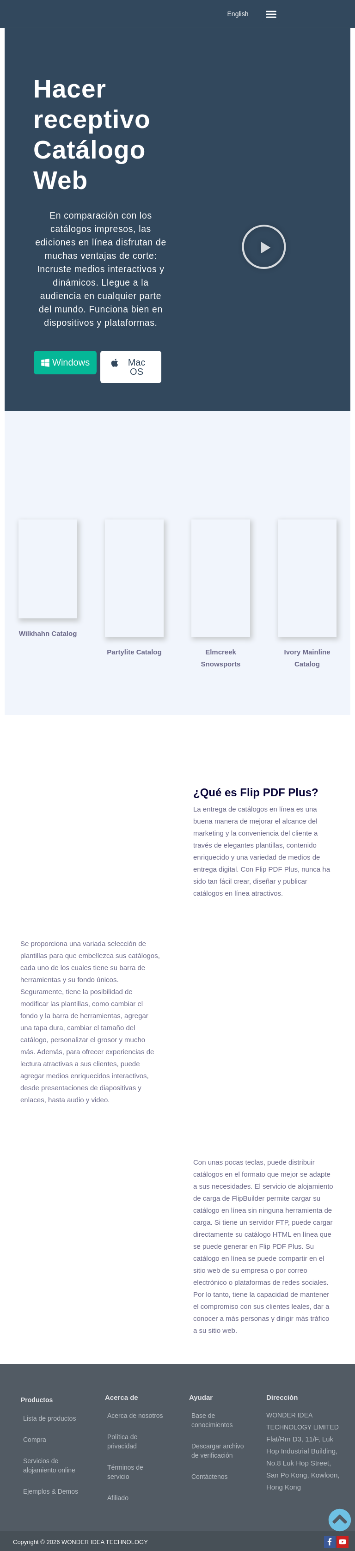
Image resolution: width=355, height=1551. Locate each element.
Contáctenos (209, 1455)
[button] (271, 14)
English (238, 14)
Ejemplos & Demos (50, 1470)
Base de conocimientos (212, 1399)
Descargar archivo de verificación (217, 1429)
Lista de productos (49, 1397)
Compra (34, 1418)
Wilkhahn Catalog (48, 631)
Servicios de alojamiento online (49, 1444)
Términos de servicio (125, 1450)
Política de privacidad (122, 1420)
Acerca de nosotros (135, 1394)
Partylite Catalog (134, 631)
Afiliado (118, 1476)
